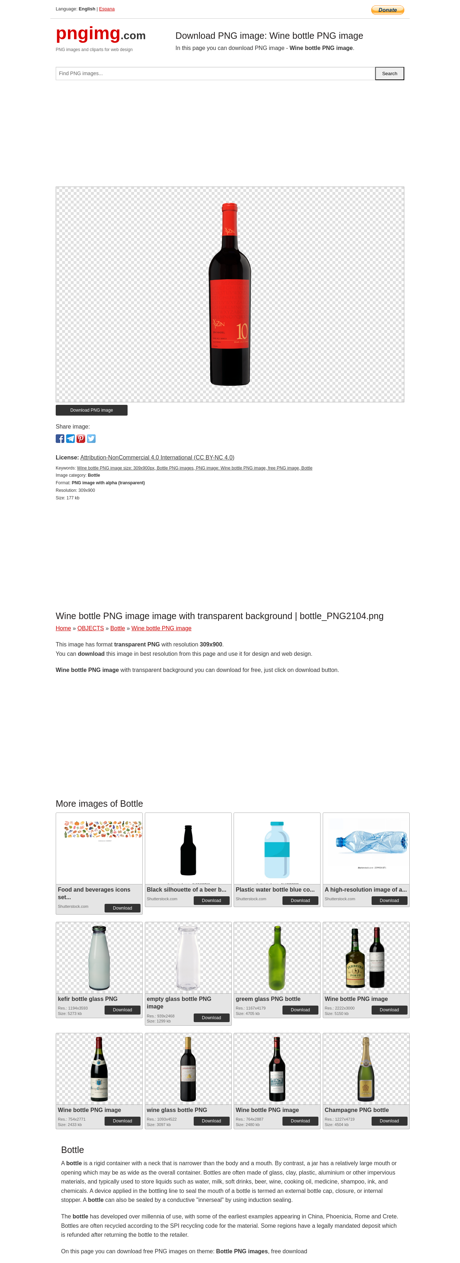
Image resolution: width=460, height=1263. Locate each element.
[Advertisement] (230, 136)
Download (122, 908)
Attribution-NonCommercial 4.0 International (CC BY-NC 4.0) (157, 457)
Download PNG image (91, 410)
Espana (107, 9)
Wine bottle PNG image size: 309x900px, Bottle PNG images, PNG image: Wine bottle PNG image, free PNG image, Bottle (194, 468)
